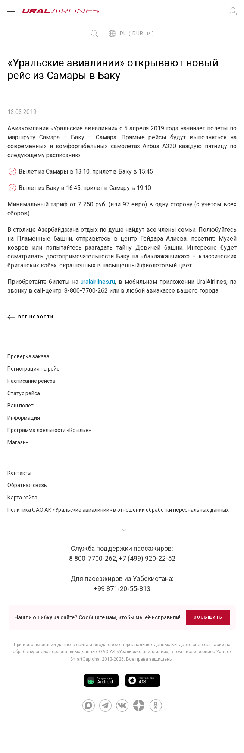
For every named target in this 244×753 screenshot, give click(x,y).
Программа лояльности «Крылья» (49, 430)
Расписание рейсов (31, 381)
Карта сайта (22, 498)
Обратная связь (27, 485)
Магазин (18, 442)
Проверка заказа (28, 356)
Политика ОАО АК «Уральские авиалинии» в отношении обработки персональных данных (118, 510)
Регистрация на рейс (33, 369)
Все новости (30, 317)
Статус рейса (23, 393)
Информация (23, 418)
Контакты (19, 473)
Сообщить (208, 617)
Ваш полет (20, 406)
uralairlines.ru (98, 281)
